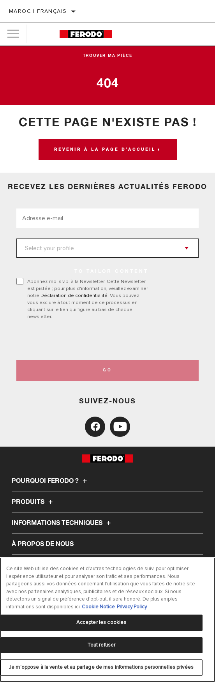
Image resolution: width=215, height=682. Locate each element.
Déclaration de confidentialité (74, 295)
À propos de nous (43, 544)
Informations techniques (62, 523)
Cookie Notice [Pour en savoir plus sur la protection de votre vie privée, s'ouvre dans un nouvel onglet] (98, 607)
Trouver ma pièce (107, 56)
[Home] (86, 34)
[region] (107, 619)
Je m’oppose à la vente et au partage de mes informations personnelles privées (101, 667)
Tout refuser (101, 645)
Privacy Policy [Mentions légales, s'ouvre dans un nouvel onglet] (132, 607)
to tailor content (111, 271)
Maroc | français (38, 11)
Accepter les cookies (101, 622)
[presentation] (81, 340)
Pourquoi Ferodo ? (50, 481)
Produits (33, 502)
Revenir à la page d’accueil (105, 150)
